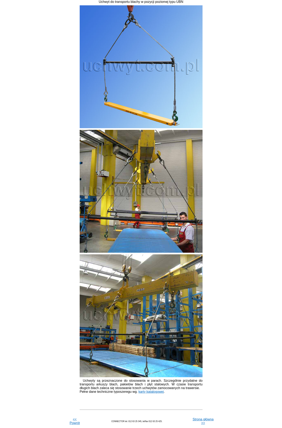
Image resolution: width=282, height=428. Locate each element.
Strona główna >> (203, 421)
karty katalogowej (151, 391)
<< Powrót (75, 421)
